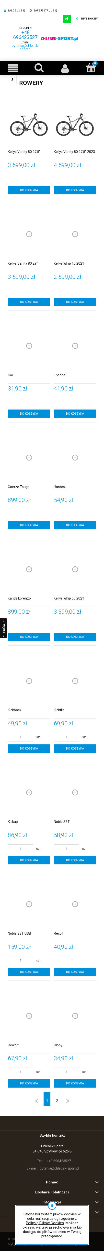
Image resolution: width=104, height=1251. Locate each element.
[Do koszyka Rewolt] (29, 1083)
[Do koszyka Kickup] (29, 860)
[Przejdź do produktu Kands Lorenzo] (29, 569)
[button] (13, 68)
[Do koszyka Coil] (29, 414)
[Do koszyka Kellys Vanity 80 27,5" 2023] (75, 190)
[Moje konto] (65, 68)
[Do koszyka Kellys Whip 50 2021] (75, 637)
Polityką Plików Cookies (45, 1223)
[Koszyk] (91, 67)
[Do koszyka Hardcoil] (75, 525)
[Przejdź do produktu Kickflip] (75, 681)
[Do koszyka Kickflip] (75, 748)
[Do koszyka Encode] (75, 414)
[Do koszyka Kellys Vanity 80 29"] (29, 302)
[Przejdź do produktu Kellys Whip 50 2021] (75, 569)
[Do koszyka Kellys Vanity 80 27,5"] (29, 190)
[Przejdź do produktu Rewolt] (29, 1016)
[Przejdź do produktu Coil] (29, 346)
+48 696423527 (25, 35)
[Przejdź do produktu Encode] (75, 346)
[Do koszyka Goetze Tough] (29, 525)
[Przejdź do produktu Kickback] (29, 681)
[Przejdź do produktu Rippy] (75, 1016)
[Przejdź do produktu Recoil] (75, 904)
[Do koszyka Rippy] (75, 1083)
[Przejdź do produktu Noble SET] (75, 792)
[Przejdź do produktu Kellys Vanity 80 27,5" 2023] (75, 122)
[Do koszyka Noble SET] (75, 860)
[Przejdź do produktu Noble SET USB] (29, 904)
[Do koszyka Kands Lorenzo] (29, 637)
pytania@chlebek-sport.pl (25, 47)
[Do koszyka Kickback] (29, 748)
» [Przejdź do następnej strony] (67, 1099)
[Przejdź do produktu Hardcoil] (75, 458)
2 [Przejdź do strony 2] (57, 1101)
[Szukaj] (39, 67)
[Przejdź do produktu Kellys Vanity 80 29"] (29, 234)
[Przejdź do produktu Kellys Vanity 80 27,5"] (29, 122)
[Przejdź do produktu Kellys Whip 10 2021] (75, 234)
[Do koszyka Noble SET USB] (29, 972)
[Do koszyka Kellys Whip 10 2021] (75, 302)
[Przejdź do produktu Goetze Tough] (29, 458)
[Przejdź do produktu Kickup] (29, 792)
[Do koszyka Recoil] (75, 972)
